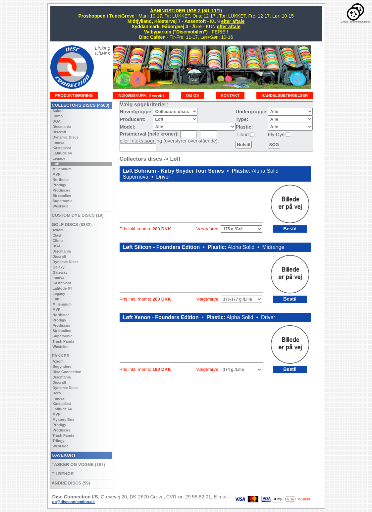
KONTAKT (230, 95)
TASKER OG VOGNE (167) (78, 464)
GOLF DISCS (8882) (71, 224)
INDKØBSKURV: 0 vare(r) (141, 95)
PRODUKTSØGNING (74, 95)
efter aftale (232, 21)
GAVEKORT (63, 455)
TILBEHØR (62, 473)
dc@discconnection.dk (73, 501)
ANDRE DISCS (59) (70, 483)
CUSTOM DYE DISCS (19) (77, 215)
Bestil (289, 228)
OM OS (192, 95)
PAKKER (60, 355)
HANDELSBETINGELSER (284, 95)
